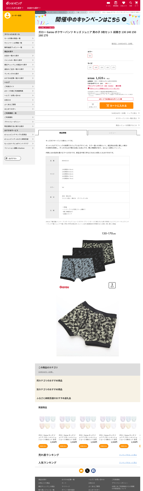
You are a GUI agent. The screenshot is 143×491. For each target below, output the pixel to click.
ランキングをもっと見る (128, 455)
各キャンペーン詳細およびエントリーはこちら (104, 88)
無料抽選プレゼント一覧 (13, 47)
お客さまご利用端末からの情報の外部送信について (123, 487)
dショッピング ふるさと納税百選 (16, 139)
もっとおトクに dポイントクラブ (16, 143)
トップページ (40, 12)
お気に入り (93, 107)
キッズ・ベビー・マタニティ (57, 12)
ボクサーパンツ (94, 12)
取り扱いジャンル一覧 (46, 490)
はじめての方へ (10, 109)
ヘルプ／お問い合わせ (12, 95)
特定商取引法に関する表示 (14, 126)
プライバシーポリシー (12, 122)
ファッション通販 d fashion (14, 148)
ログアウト (13, 158)
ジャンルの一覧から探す (13, 60)
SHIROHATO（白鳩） (46, 372)
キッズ (71, 12)
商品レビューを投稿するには (126, 125)
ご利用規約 (8, 117)
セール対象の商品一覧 (12, 38)
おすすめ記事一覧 (68, 479)
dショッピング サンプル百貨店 (15, 134)
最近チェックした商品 (46, 486)
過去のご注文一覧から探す (14, 69)
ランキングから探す (11, 73)
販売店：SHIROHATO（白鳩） (122, 43)
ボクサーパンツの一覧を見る (126, 118)
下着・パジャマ (81, 12)
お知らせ (7, 100)
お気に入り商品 (44, 483)
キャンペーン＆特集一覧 (13, 43)
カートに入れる (116, 105)
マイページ (66, 486)
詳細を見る (43, 446)
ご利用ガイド (9, 86)
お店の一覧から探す (11, 55)
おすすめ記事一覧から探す (14, 78)
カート (64, 483)
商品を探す (42, 479)
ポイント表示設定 (68, 490)
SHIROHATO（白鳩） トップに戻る (124, 113)
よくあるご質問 (10, 104)
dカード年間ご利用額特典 (13, 91)
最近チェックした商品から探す (15, 64)
